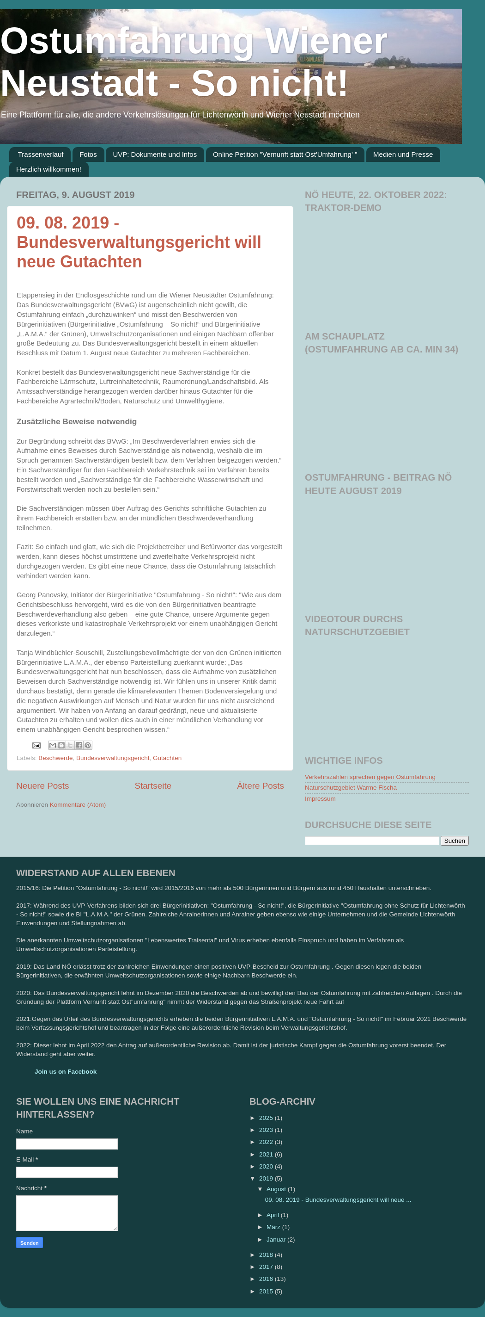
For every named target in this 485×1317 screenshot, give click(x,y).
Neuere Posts (42, 786)
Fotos (88, 154)
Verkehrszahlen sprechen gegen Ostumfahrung (370, 776)
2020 (267, 1166)
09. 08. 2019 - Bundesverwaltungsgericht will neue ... (338, 1199)
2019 (267, 1178)
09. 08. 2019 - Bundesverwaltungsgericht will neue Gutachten (139, 242)
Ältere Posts (260, 786)
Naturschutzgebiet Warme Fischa (351, 787)
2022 (267, 1141)
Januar (277, 1239)
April (274, 1215)
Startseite (152, 786)
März (274, 1227)
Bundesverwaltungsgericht (112, 757)
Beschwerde (55, 757)
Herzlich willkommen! (48, 169)
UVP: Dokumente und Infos (155, 154)
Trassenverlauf (41, 154)
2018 (267, 1254)
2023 (267, 1129)
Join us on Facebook (66, 1071)
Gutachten (167, 757)
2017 (267, 1266)
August (277, 1189)
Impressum (320, 798)
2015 (267, 1291)
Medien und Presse (403, 154)
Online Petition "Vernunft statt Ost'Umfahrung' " (285, 154)
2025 (267, 1117)
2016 (267, 1278)
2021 (267, 1154)
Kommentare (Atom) (78, 804)
